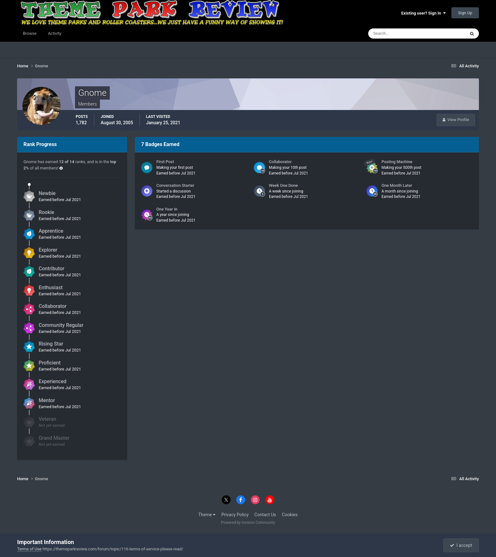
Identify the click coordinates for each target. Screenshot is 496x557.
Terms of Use (29, 549)
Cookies (290, 514)
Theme (207, 514)
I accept (461, 545)
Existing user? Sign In (423, 13)
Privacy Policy (235, 514)
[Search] (397, 33)
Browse (29, 33)
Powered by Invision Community (248, 522)
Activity (54, 33)
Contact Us (265, 514)
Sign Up (465, 12)
